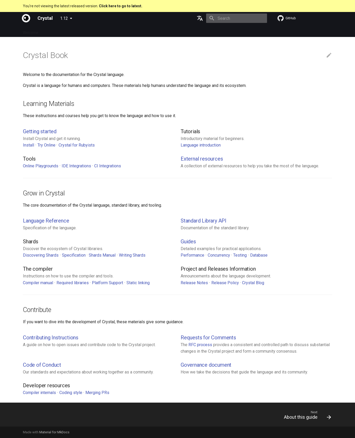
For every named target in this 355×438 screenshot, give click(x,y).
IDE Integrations (76, 165)
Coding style (70, 392)
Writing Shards (132, 255)
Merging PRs (97, 392)
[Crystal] (26, 18)
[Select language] (200, 18)
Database (259, 255)
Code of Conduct (42, 365)
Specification (55, 31)
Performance (192, 255)
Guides (77, 31)
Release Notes (194, 282)
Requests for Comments (208, 337)
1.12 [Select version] (64, 18)
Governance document (206, 365)
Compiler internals (39, 392)
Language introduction (201, 145)
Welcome (30, 31)
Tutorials (97, 31)
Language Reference (46, 221)
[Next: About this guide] (305, 416)
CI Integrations (107, 165)
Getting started (39, 131)
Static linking (138, 282)
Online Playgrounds (40, 165)
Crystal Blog (253, 282)
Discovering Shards (41, 255)
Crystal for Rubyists (77, 145)
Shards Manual (102, 255)
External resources (202, 159)
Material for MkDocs (54, 432)
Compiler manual (38, 282)
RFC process (200, 344)
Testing (240, 255)
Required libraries (72, 282)
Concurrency (219, 255)
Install (28, 145)
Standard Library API (203, 221)
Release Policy (225, 282)
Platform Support (107, 282)
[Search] (236, 18)
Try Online (46, 145)
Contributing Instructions (50, 337)
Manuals (117, 31)
